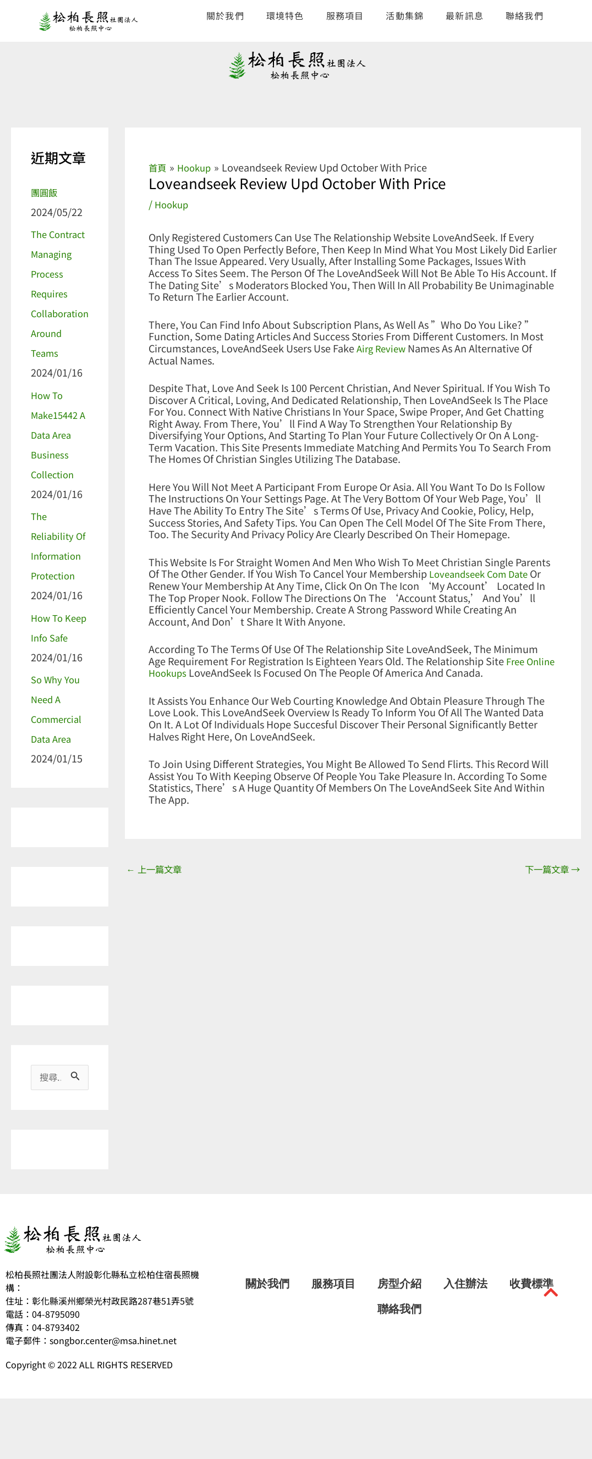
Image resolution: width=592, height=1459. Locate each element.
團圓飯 (46, 192)
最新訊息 (465, 15)
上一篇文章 (157, 869)
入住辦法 (465, 1344)
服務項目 (345, 15)
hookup (173, 204)
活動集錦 (405, 15)
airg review (383, 347)
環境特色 (285, 15)
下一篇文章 (549, 869)
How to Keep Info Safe (53, 677)
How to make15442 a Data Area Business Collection (57, 454)
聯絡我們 (525, 15)
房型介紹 (399, 1344)
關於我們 (225, 15)
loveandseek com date (483, 573)
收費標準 (531, 1344)
